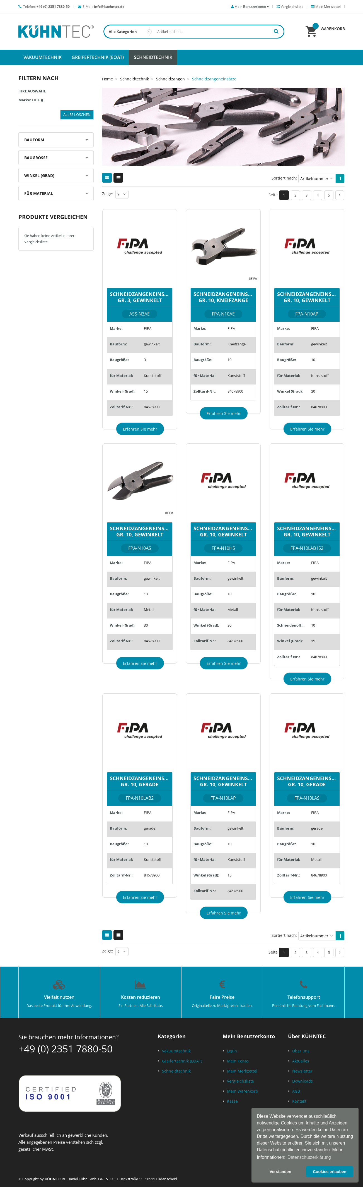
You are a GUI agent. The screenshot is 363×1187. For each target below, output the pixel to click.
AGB (296, 1091)
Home (107, 79)
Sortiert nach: (284, 178)
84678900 (151, 406)
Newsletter (302, 1071)
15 (146, 391)
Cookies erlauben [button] (329, 1171)
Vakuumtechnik (176, 1051)
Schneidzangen (170, 79)
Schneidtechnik (134, 79)
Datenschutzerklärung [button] (309, 1157)
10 (229, 359)
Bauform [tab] (34, 139)
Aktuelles (300, 1061)
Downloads (302, 1081)
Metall (149, 609)
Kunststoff (152, 375)
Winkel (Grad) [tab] (39, 175)
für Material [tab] (38, 193)
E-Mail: (103, 6)
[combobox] (194, 31)
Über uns (300, 1051)
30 (313, 391)
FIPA (147, 328)
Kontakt (299, 1101)
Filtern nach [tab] (38, 78)
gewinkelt (152, 344)
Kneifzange (237, 344)
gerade (149, 828)
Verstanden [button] (280, 1171)
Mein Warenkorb (242, 1091)
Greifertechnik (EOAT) (182, 1061)
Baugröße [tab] (36, 157)
